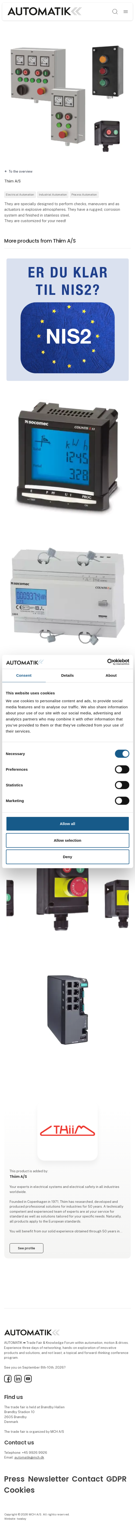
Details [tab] (67, 675)
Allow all (67, 824)
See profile (26, 1248)
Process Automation (84, 194)
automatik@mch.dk (29, 1457)
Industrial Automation (53, 194)
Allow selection (67, 840)
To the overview (21, 171)
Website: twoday (15, 1518)
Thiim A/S (12, 181)
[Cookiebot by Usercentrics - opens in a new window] (107, 662)
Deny (67, 857)
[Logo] (45, 11)
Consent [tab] (24, 675)
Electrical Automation (20, 194)
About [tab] (111, 675)
